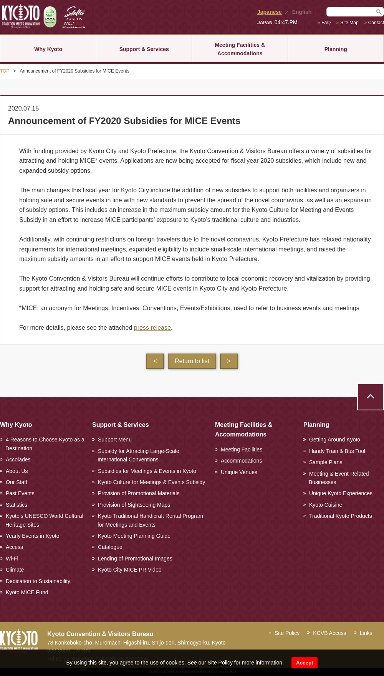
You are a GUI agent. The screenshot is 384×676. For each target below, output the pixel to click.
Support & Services (144, 49)
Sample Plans (325, 462)
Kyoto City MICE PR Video (129, 570)
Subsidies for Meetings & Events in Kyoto (147, 471)
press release (152, 327)
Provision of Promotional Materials (138, 493)
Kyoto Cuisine (325, 505)
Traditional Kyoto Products (340, 516)
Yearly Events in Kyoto (33, 536)
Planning (335, 49)
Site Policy (220, 662)
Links (366, 633)
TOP (4, 71)
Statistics (16, 505)
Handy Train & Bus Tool (337, 451)
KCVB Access (329, 633)
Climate (15, 570)
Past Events (20, 493)
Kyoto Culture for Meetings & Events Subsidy (151, 482)
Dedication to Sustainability (38, 581)
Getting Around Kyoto (334, 439)
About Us (17, 471)
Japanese (269, 12)
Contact (376, 22)
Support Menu (115, 439)
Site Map (349, 22)
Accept (304, 663)
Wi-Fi (12, 558)
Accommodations (241, 461)
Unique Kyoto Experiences (340, 493)
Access (14, 547)
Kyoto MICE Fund (27, 592)
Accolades (18, 459)
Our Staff (16, 482)
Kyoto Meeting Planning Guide (134, 536)
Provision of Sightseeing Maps (134, 505)
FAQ (326, 22)
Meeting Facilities (241, 449)
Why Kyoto (48, 49)
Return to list (192, 361)
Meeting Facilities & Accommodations (240, 49)
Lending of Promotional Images (135, 558)
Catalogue (110, 547)
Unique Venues (239, 472)
